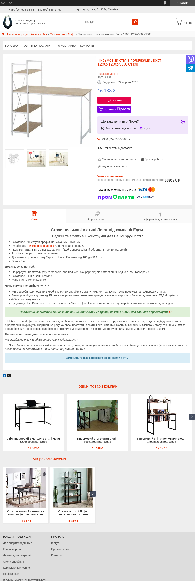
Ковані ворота (12, 549)
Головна (11, 45)
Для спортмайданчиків (17, 543)
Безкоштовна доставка (117, 148)
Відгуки (55, 543)
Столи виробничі (14, 561)
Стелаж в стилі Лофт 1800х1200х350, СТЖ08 (72, 513)
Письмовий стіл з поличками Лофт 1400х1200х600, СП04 (161, 440)
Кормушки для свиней (17, 567)
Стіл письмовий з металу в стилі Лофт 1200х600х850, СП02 (33, 440)
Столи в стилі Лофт (62, 34)
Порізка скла (11, 573)
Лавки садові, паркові (17, 555)
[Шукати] (135, 22)
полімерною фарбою (40, 245)
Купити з (117, 109)
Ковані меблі (39, 34)
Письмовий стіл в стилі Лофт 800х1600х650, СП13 (97, 440)
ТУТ (171, 312)
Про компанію (65, 45)
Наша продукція (17, 34)
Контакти (87, 45)
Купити (117, 100)
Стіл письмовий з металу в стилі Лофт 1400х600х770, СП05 (25, 513)
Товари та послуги (36, 45)
